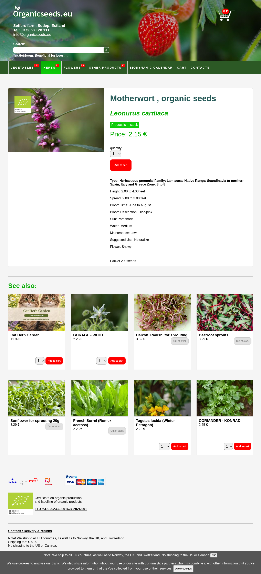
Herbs (51, 66)
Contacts (200, 67)
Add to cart (120, 165)
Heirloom (26, 55)
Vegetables (25, 66)
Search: (19, 44)
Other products (107, 66)
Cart (182, 67)
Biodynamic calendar (151, 67)
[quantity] (115, 153)
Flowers (74, 66)
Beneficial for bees (49, 55)
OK (214, 555)
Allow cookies (183, 568)
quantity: (116, 148)
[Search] (59, 50)
